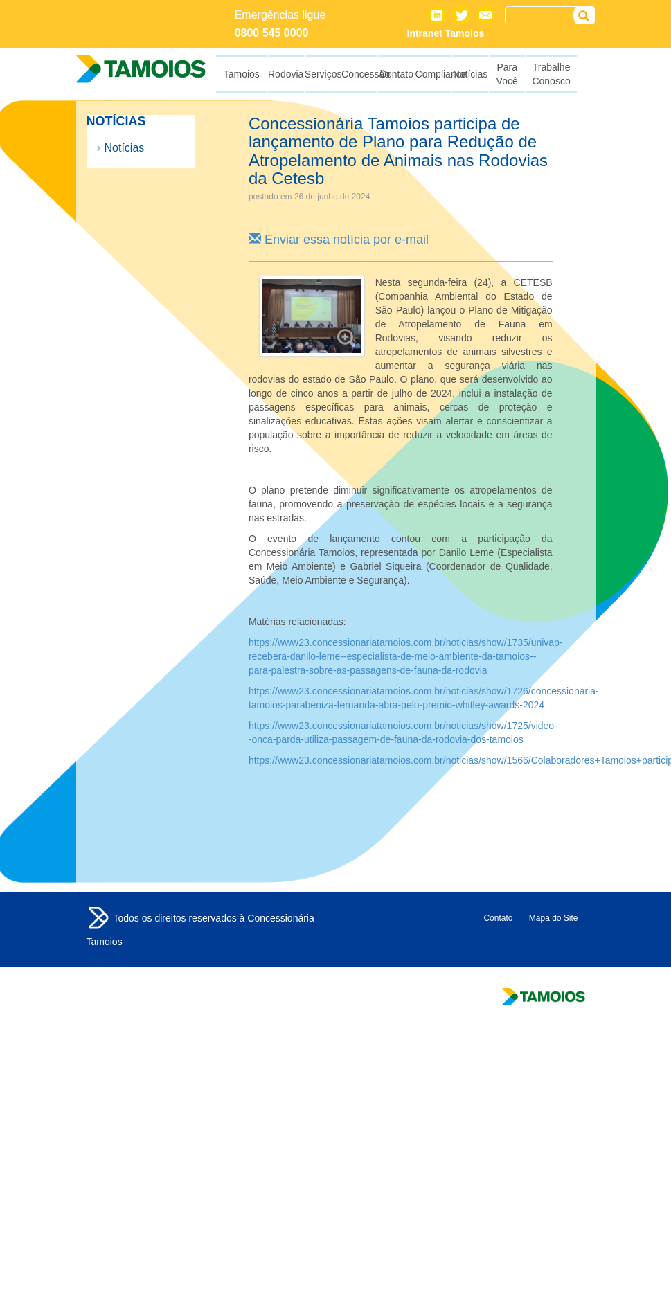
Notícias (125, 148)
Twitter (461, 15)
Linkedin (437, 15)
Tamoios (98, 918)
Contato (485, 15)
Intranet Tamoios (446, 33)
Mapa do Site (553, 918)
